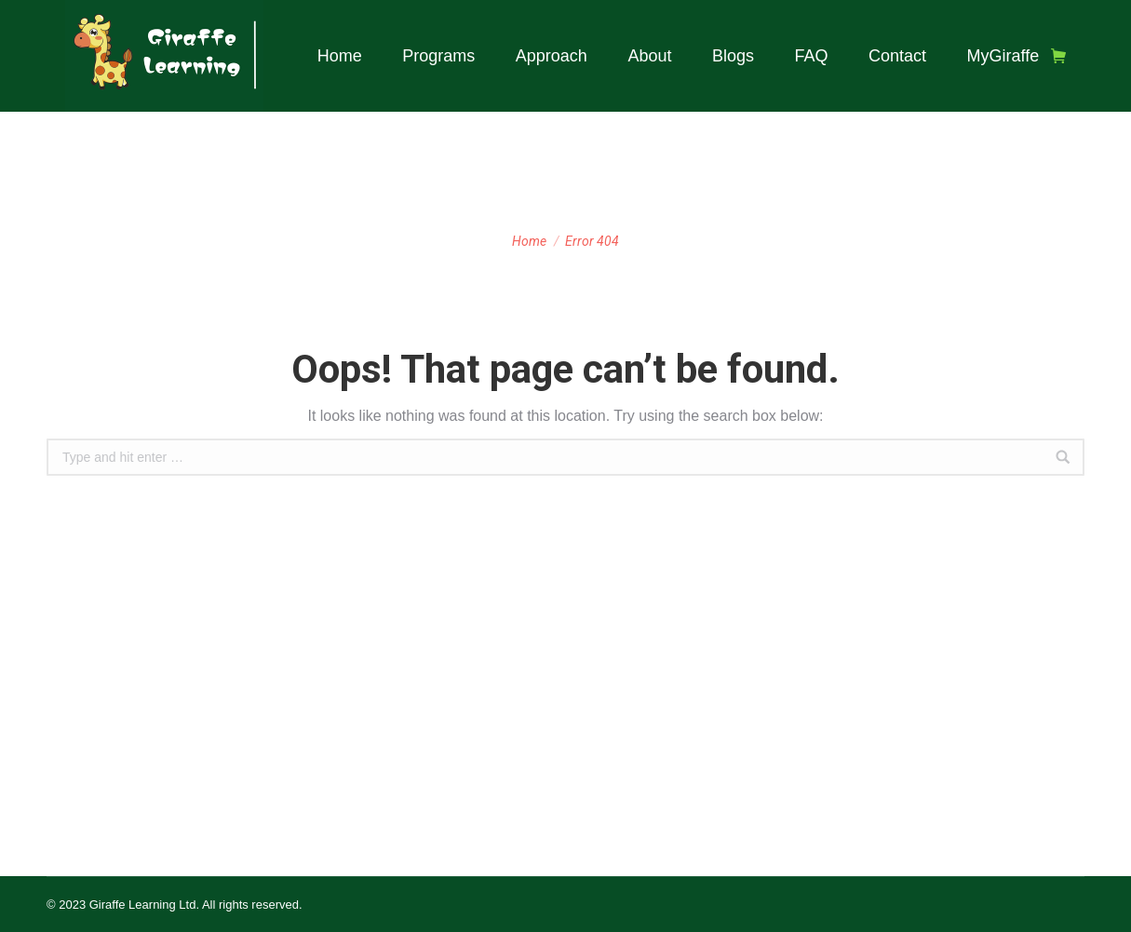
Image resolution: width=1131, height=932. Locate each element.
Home (529, 241)
